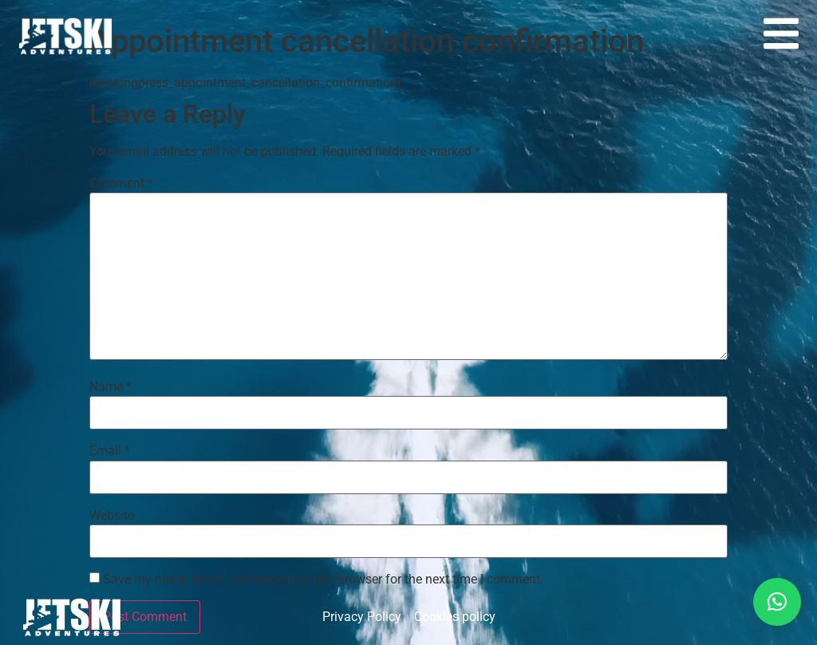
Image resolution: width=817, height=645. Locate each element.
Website (111, 515)
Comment (121, 183)
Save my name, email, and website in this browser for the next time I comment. (323, 579)
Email (109, 451)
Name (110, 387)
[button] (777, 602)
